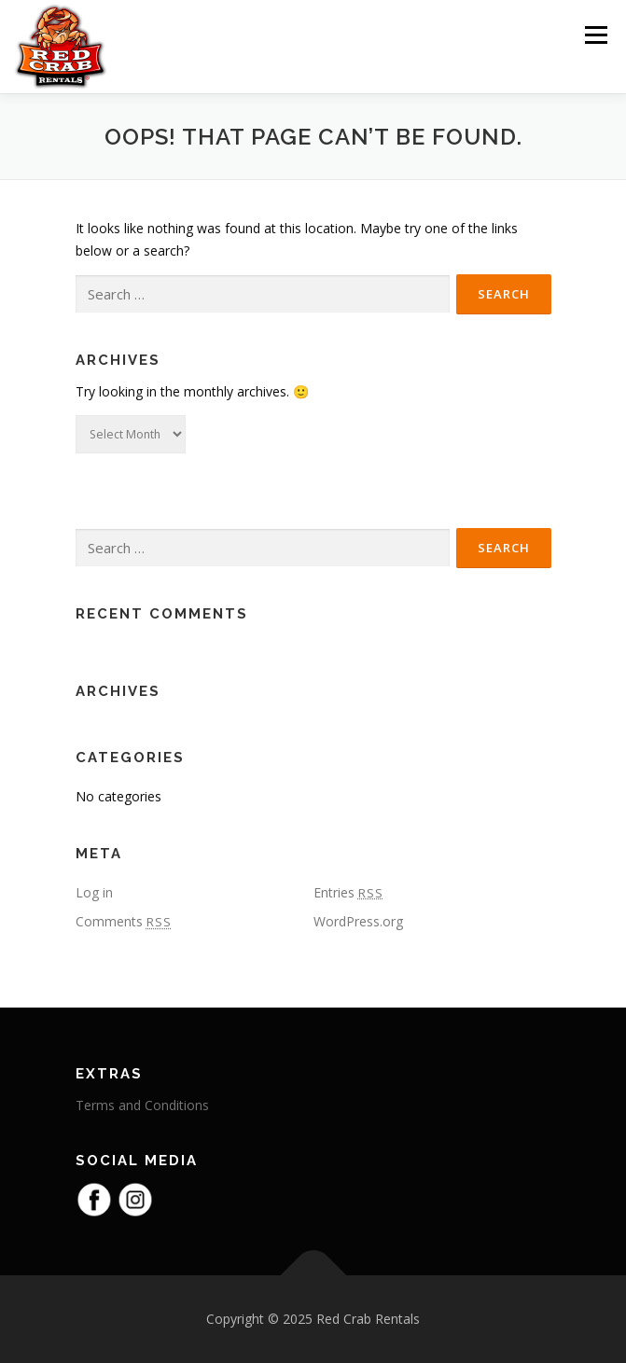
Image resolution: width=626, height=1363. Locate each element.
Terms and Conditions (142, 1105)
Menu (595, 35)
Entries (348, 892)
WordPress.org (358, 921)
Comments (124, 921)
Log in (94, 892)
